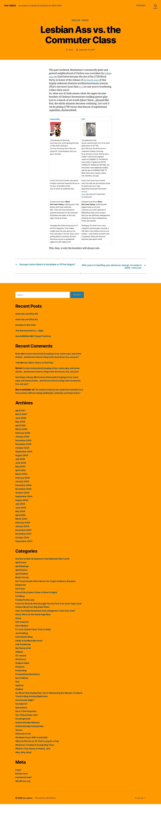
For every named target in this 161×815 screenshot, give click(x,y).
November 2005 (24, 455)
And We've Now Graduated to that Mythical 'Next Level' (45, 569)
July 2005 (20, 470)
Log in (18, 780)
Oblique (19, 662)
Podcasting (21, 681)
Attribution (140, 5)
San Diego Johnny (25, 384)
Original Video (23, 674)
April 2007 (21, 421)
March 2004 (21, 529)
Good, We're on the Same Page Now (34, 625)
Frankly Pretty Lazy (25, 610)
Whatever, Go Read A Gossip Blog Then (36, 755)
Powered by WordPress (46, 809)
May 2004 (20, 522)
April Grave (21, 573)
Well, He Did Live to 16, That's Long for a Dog (39, 752)
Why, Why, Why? (24, 763)
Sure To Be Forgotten (26, 722)
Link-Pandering (23, 655)
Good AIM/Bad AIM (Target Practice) (35, 336)
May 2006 (20, 432)
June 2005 (21, 473)
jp (71, 50)
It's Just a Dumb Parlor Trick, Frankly (35, 640)
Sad (17, 692)
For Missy (20, 607)
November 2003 (24, 544)
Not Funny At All (24, 659)
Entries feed (22, 784)
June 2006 (21, 429)
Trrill (18, 366)
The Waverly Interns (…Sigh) (31, 331)
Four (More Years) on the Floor (40, 366)
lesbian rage (55, 77)
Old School (21, 670)
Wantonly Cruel (23, 744)
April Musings (23, 577)
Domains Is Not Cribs (26, 325)
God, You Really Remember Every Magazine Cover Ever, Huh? (48, 621)
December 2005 (24, 451)
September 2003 (24, 552)
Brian (18, 354)
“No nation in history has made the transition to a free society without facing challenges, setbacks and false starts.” (49, 400)
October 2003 (23, 548)
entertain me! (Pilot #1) (27, 320)
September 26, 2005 (87, 50)
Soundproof (21, 714)
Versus (86, 20)
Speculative (21, 718)
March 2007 (21, 425)
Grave (18, 629)
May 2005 (20, 477)
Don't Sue (20, 599)
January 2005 (22, 492)
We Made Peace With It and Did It (33, 748)
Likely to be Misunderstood (30, 651)
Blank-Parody (22, 588)
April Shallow (22, 584)
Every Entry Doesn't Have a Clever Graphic (38, 603)
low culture (10, 5)
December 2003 (24, 541)
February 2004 (23, 533)
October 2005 (23, 458)
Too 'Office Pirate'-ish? (27, 726)
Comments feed (24, 788)
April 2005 (21, 481)
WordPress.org (23, 792)
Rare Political (22, 689)
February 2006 (23, 443)
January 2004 (23, 537)
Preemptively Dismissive (28, 685)
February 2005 (23, 488)
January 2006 (23, 447)
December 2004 (24, 496)
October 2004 (23, 503)
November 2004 (24, 499)
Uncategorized (23, 729)
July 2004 (20, 514)
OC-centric (21, 666)
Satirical (19, 696)
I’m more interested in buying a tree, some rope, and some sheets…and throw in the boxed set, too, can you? (48, 357)
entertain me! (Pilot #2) (28, 314)
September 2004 (24, 507)
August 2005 (22, 466)
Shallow (75, 20)
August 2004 (22, 511)
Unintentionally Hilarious (28, 733)
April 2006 (21, 436)
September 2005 (24, 462)
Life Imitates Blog (24, 647)
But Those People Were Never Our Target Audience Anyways (48, 592)
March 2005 (21, 485)
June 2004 (21, 518)
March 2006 (21, 440)
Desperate (21, 595)
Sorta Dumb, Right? (25, 711)
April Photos (22, 580)
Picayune (20, 677)
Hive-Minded (22, 636)
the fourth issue (98, 80)
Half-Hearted (22, 632)
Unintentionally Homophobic (30, 737)
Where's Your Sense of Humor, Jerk (34, 759)
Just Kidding (22, 644)
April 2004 (21, 526)
